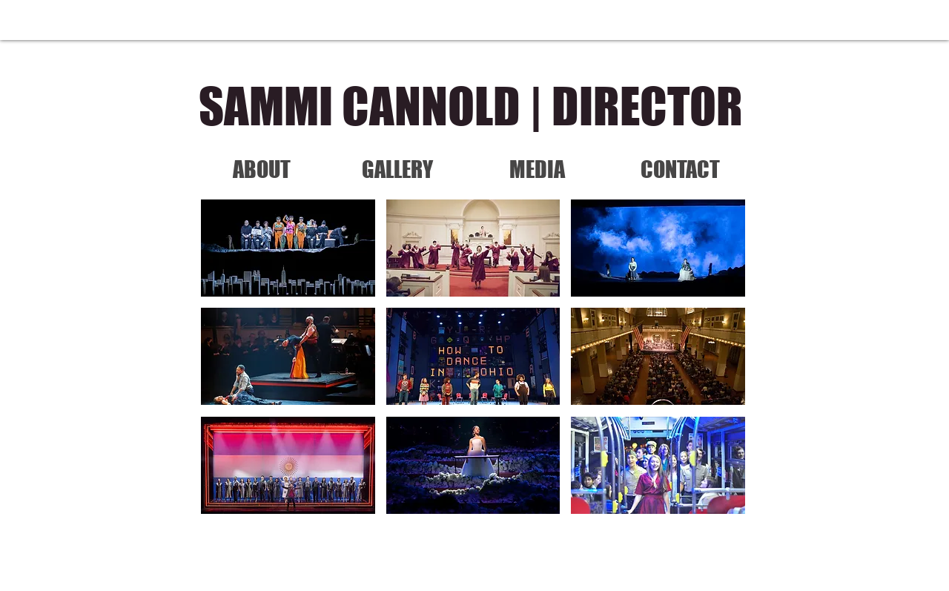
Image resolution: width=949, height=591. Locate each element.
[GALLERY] (397, 169)
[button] (288, 248)
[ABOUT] (262, 169)
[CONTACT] (680, 169)
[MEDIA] (537, 169)
